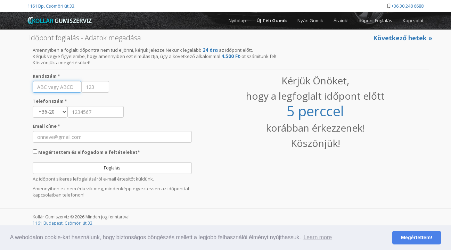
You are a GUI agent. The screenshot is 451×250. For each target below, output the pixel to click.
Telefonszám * (50, 101)
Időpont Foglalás (375, 20)
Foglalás (112, 168)
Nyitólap (237, 20)
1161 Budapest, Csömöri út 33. (63, 223)
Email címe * (46, 126)
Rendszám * (46, 76)
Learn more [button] (317, 237)
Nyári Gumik (310, 20)
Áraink (340, 20)
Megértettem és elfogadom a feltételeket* (86, 152)
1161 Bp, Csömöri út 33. (51, 6)
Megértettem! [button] (416, 237)
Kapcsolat (413, 20)
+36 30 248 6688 (407, 6)
